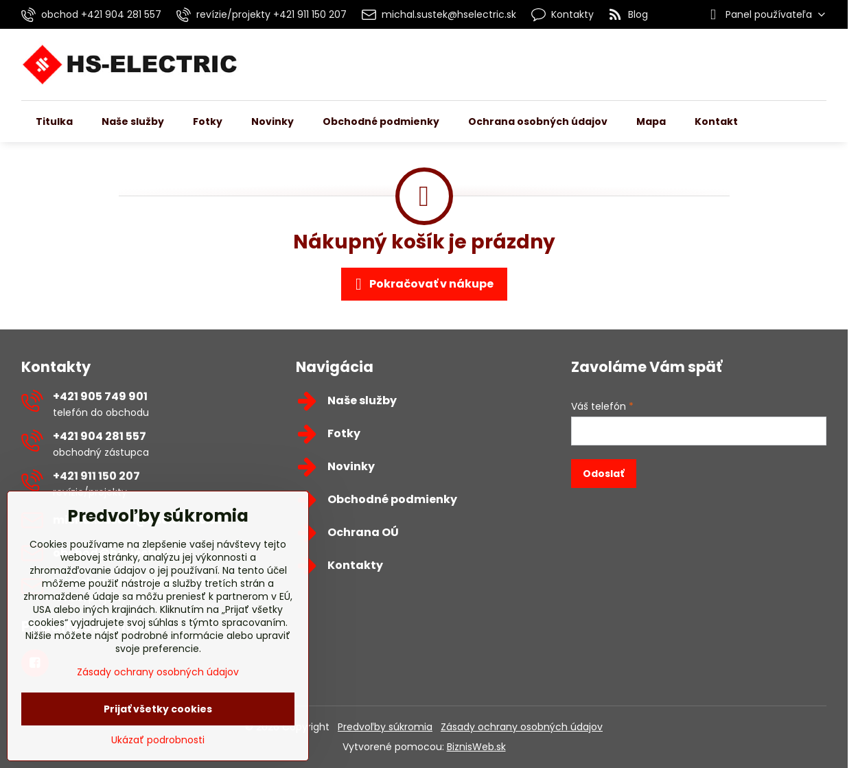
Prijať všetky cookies (158, 709)
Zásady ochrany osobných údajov (522, 727)
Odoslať (603, 473)
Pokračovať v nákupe (422, 284)
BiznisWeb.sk (476, 747)
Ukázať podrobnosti (158, 740)
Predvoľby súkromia (385, 727)
